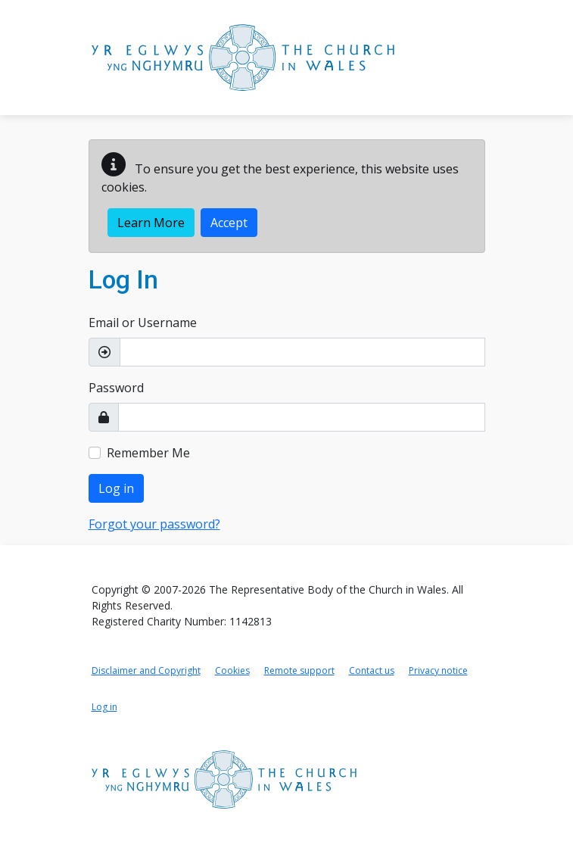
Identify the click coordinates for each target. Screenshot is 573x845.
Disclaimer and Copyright (146, 670)
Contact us (371, 670)
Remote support (299, 670)
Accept (229, 222)
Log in (116, 488)
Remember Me (148, 452)
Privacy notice (438, 670)
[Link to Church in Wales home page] (224, 779)
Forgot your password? (154, 524)
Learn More (151, 222)
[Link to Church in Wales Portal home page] (243, 57)
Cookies (232, 670)
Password (116, 387)
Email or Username (143, 322)
